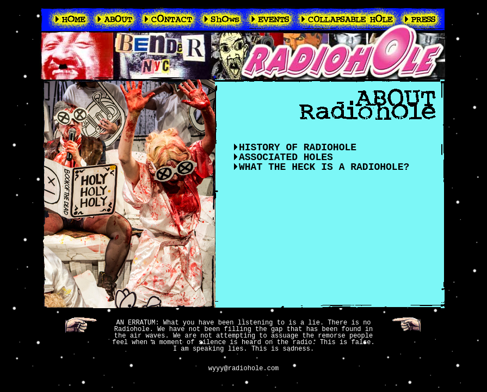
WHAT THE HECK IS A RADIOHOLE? (324, 167)
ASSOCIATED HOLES (286, 157)
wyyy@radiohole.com (243, 368)
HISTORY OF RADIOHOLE (297, 147)
